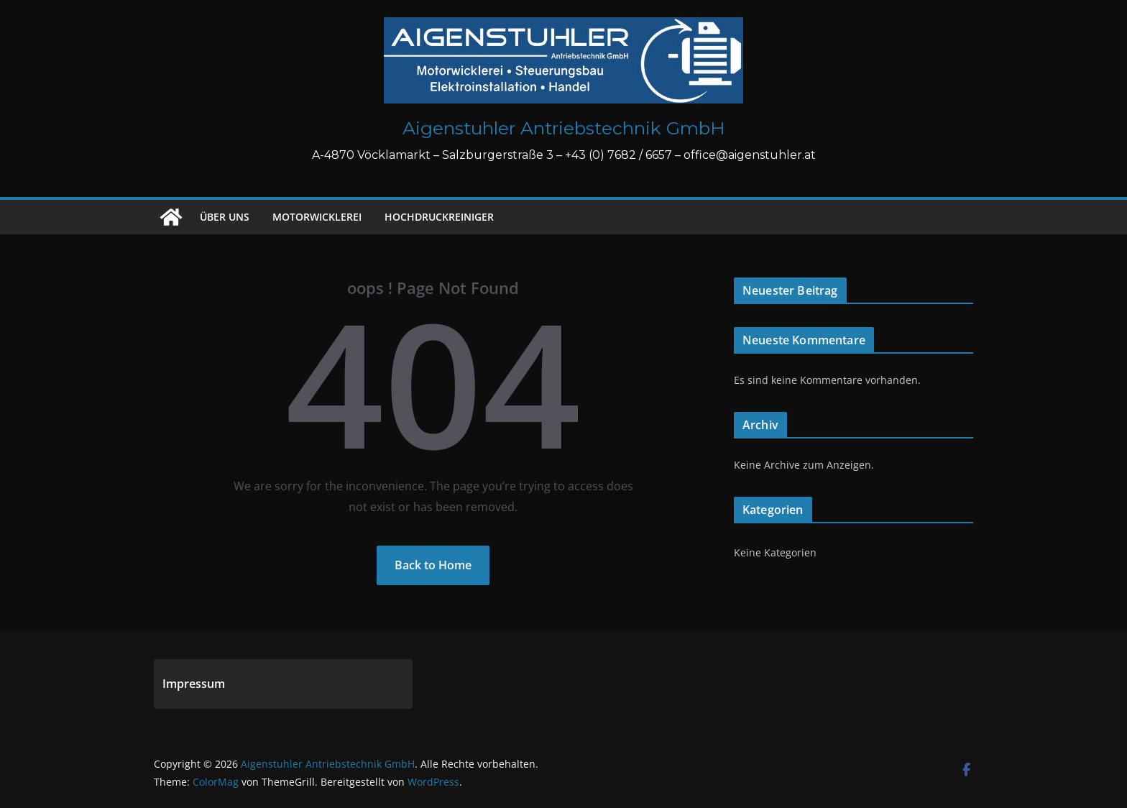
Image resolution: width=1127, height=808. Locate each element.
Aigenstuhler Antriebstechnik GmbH (563, 128)
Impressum (193, 684)
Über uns (224, 217)
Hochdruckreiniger (439, 217)
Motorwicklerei (317, 217)
